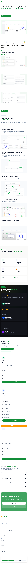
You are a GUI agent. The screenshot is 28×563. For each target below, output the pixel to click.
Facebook (2, 540)
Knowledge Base (3, 535)
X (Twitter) (2, 545)
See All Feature (4, 110)
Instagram (2, 543)
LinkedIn (2, 542)
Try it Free (14, 503)
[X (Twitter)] (6, 523)
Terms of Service (3, 551)
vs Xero (9, 532)
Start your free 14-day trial (6, 15)
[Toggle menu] (26, 2)
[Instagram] (4, 523)
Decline (20, 560)
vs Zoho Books (10, 530)
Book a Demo (14, 506)
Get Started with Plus (14, 420)
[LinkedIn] (2, 523)
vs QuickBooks (10, 528)
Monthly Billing (7, 348)
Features (2, 530)
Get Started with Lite (14, 381)
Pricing (2, 532)
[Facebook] (1, 523)
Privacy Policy (3, 549)
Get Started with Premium (14, 459)
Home (2, 528)
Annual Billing (20, 348)
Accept (8, 560)
